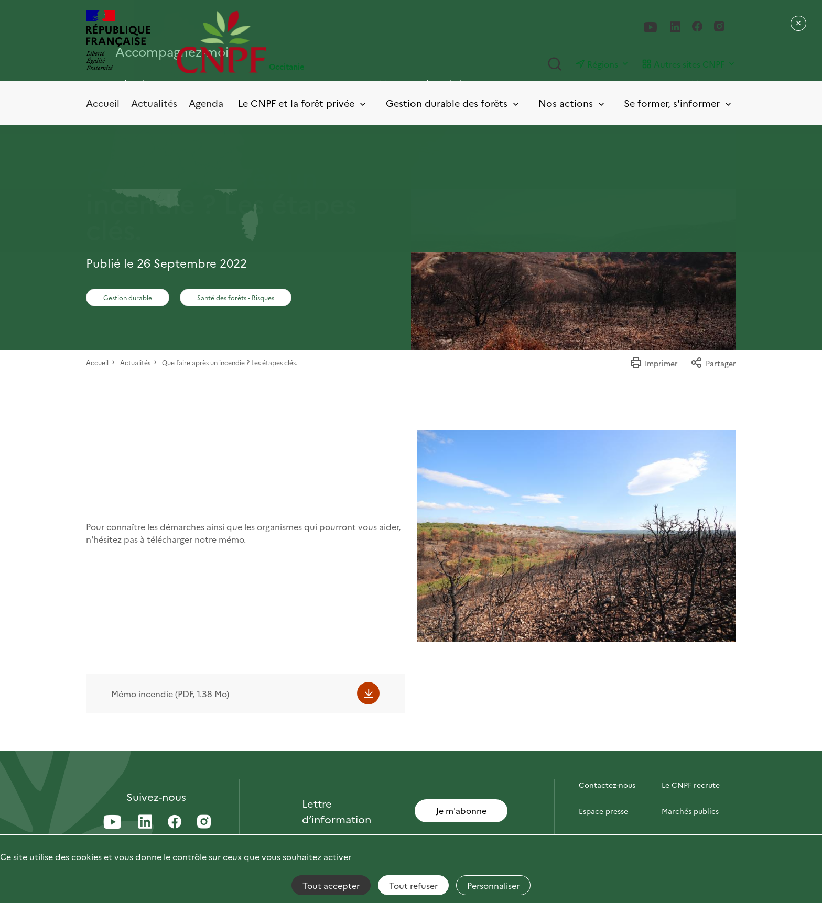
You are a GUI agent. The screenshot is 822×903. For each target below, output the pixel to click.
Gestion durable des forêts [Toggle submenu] (453, 103)
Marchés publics (690, 811)
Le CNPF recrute (691, 784)
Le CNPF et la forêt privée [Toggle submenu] (302, 103)
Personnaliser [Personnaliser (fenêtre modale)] (493, 885)
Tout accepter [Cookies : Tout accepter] (331, 885)
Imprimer (654, 363)
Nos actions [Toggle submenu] (572, 103)
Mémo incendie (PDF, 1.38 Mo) (170, 693)
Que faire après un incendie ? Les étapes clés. (229, 362)
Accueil (103, 102)
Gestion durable (127, 297)
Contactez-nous (607, 784)
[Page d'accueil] (294, 41)
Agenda (206, 102)
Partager (713, 363)
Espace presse (603, 811)
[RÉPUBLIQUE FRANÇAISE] (118, 41)
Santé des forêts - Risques (235, 297)
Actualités (154, 102)
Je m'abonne (461, 810)
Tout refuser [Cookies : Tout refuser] (413, 885)
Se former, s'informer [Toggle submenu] (678, 103)
